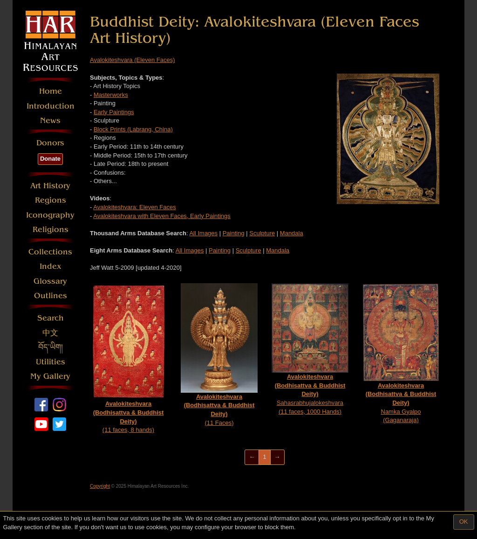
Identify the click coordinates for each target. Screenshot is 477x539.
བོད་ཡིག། (50, 347)
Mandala (291, 233)
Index (50, 266)
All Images (203, 233)
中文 (50, 332)
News (50, 120)
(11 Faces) (219, 354)
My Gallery (50, 376)
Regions (50, 200)
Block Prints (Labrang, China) (133, 129)
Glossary (50, 281)
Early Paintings (114, 112)
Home (50, 91)
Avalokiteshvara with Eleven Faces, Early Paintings (162, 215)
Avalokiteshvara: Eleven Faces (134, 207)
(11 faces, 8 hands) (128, 358)
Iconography (50, 215)
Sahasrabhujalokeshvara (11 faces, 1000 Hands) (310, 349)
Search (50, 318)
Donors (50, 142)
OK (463, 521)
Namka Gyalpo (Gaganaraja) (400, 353)
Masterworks (111, 94)
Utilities (50, 361)
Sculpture (262, 233)
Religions (50, 229)
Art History (50, 185)
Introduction (51, 106)
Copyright (100, 486)
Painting (234, 233)
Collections (50, 251)
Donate (50, 158)
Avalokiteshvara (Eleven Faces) (132, 59)
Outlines (50, 295)
